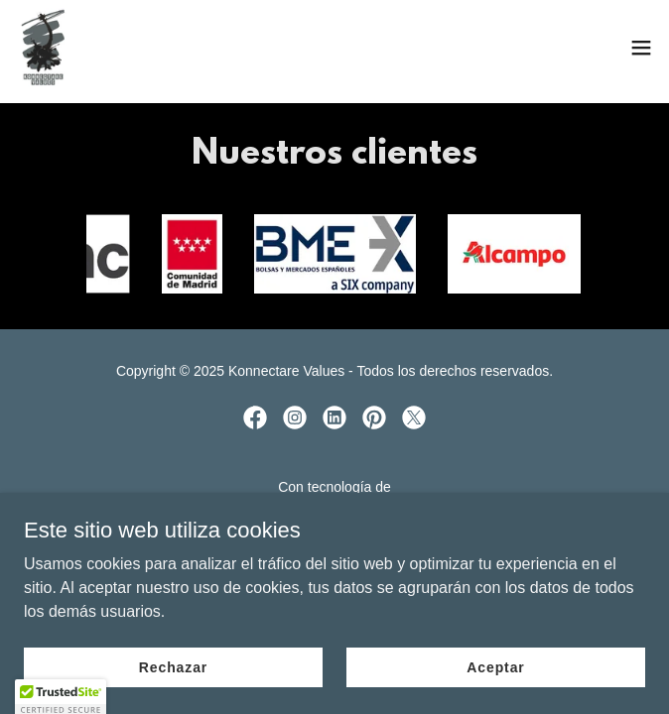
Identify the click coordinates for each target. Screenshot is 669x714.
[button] (641, 47)
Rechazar (173, 666)
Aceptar (495, 666)
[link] (43, 47)
